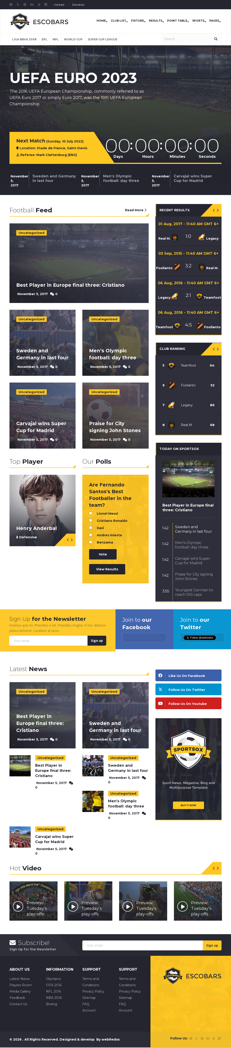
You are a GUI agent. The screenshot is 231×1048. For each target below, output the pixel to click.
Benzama (105, 542)
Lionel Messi (107, 513)
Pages (214, 20)
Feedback (17, 998)
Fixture (137, 20)
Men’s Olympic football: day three (121, 178)
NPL (56, 39)
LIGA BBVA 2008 (24, 39)
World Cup (73, 39)
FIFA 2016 (54, 985)
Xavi (100, 528)
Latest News (19, 979)
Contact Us (18, 1004)
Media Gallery (20, 991)
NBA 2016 (54, 998)
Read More (135, 210)
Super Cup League (102, 39)
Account (89, 1010)
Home (101, 20)
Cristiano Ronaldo (112, 521)
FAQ (85, 1004)
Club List (118, 20)
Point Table (177, 20)
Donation (78, 4)
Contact (59, 4)
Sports (198, 20)
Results (155, 20)
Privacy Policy (93, 991)
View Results (107, 569)
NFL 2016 (53, 991)
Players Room (20, 985)
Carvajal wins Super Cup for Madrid (193, 178)
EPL (44, 39)
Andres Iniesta (109, 535)
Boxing (51, 1004)
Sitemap (89, 998)
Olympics (53, 979)
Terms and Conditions (90, 982)
